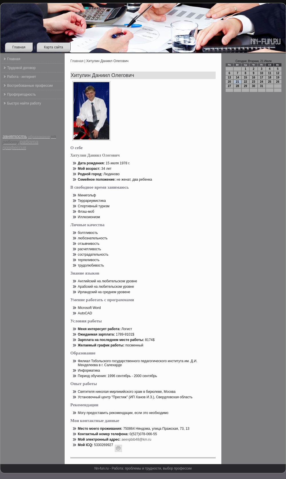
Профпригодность (21, 94)
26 (277, 81)
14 (237, 77)
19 (277, 77)
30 (253, 86)
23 (253, 81)
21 (237, 81)
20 (229, 81)
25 (269, 81)
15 (245, 77)
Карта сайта (53, 47)
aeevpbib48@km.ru (136, 439)
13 (229, 77)
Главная (18, 47)
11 (269, 73)
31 (261, 86)
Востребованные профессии (30, 86)
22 (245, 81)
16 (253, 77)
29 (245, 86)
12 (277, 73)
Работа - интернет (21, 77)
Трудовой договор (21, 68)
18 (269, 77)
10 (261, 73)
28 (237, 86)
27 (229, 86)
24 (261, 81)
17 (261, 77)
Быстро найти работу (24, 103)
